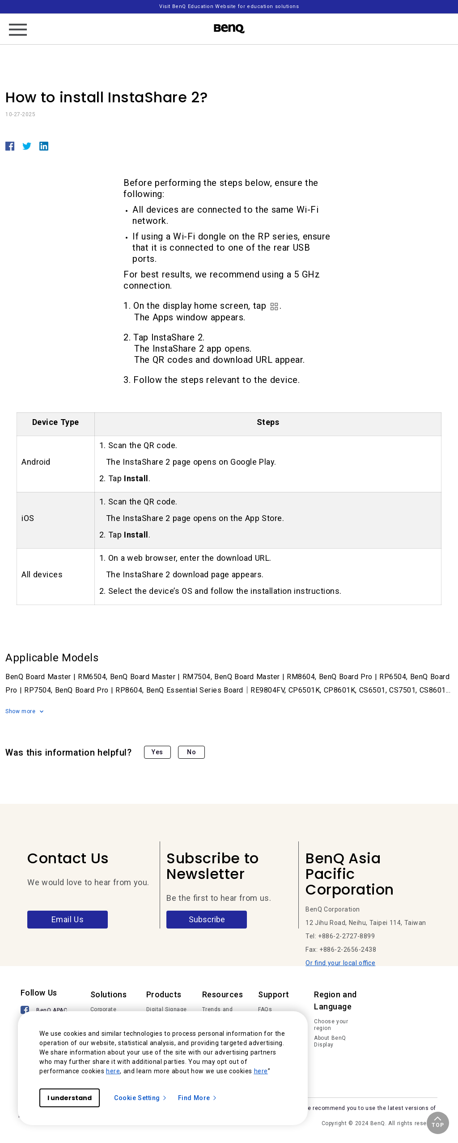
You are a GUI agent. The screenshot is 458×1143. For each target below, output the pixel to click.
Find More (197, 1097)
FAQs (265, 1009)
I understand (69, 1097)
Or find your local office (340, 963)
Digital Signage (166, 1009)
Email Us (67, 919)
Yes (157, 752)
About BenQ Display (330, 1041)
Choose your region (331, 1025)
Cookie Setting (140, 1097)
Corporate (103, 1009)
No (191, 752)
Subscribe (207, 919)
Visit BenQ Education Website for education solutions (229, 6)
